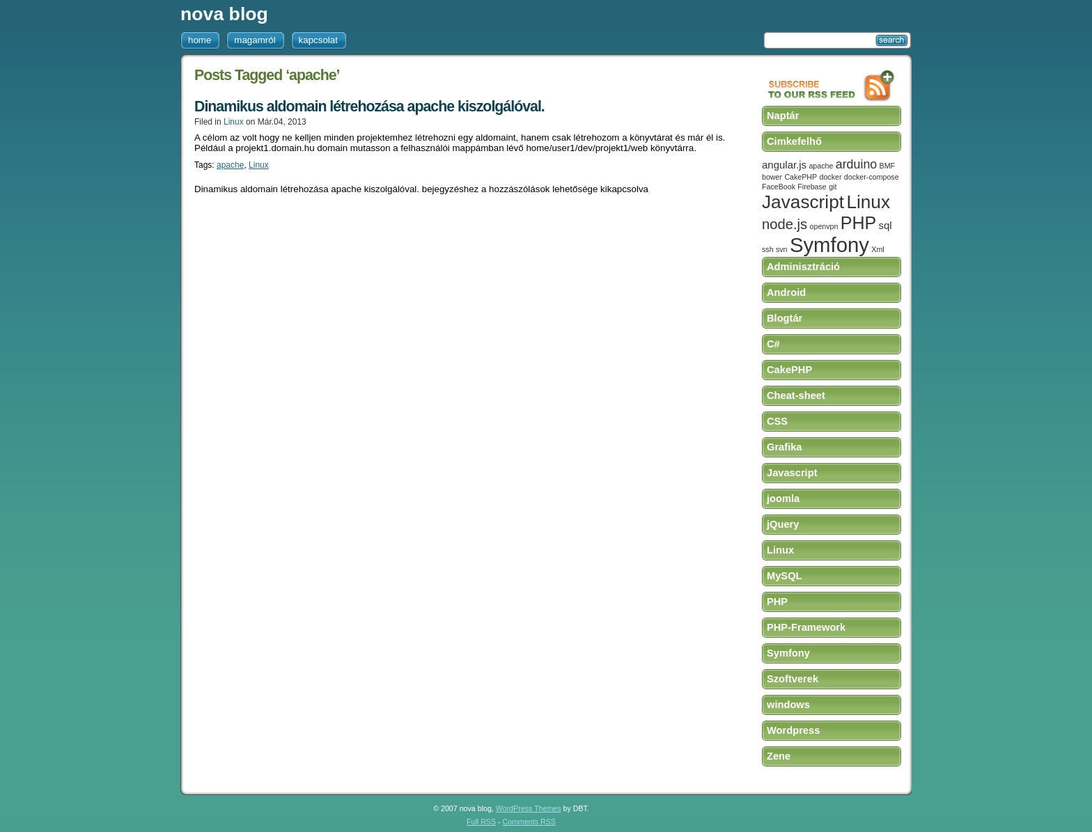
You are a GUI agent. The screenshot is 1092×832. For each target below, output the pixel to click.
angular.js (784, 165)
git (832, 186)
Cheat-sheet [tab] (796, 395)
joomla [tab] (783, 498)
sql (885, 225)
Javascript (803, 201)
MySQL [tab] (784, 575)
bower (772, 177)
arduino (856, 164)
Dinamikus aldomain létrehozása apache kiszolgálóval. (369, 106)
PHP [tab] (777, 601)
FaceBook (778, 186)
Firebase (811, 186)
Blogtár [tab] (784, 318)
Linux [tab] (780, 550)
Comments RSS (529, 821)
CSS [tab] (777, 421)
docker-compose (871, 177)
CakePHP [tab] (789, 369)
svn (782, 249)
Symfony (829, 244)
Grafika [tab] (784, 447)
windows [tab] (788, 704)
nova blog (224, 13)
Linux (234, 122)
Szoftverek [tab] (792, 678)
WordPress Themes (528, 808)
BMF (888, 166)
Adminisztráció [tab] (803, 266)
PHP (858, 223)
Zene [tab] (778, 756)
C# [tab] (773, 344)
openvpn (824, 226)
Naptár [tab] (783, 115)
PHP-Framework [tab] (806, 627)
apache (230, 165)
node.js (784, 224)
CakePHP (800, 177)
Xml (877, 249)
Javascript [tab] (792, 472)
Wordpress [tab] (793, 730)
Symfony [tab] (788, 653)
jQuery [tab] (783, 524)
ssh (768, 249)
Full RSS (481, 821)
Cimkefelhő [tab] (794, 141)
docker (831, 177)
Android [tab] (786, 292)
